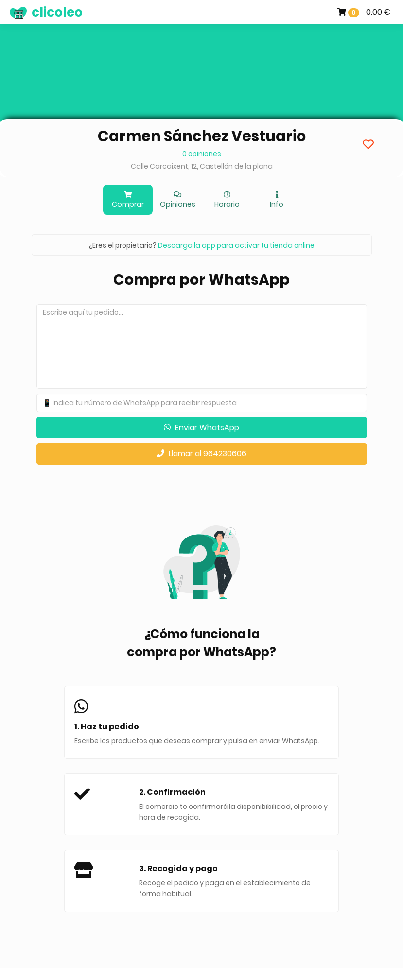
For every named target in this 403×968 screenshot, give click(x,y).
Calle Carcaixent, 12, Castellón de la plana (202, 166)
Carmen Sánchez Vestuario (202, 136)
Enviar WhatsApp (201, 427)
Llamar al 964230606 (201, 453)
